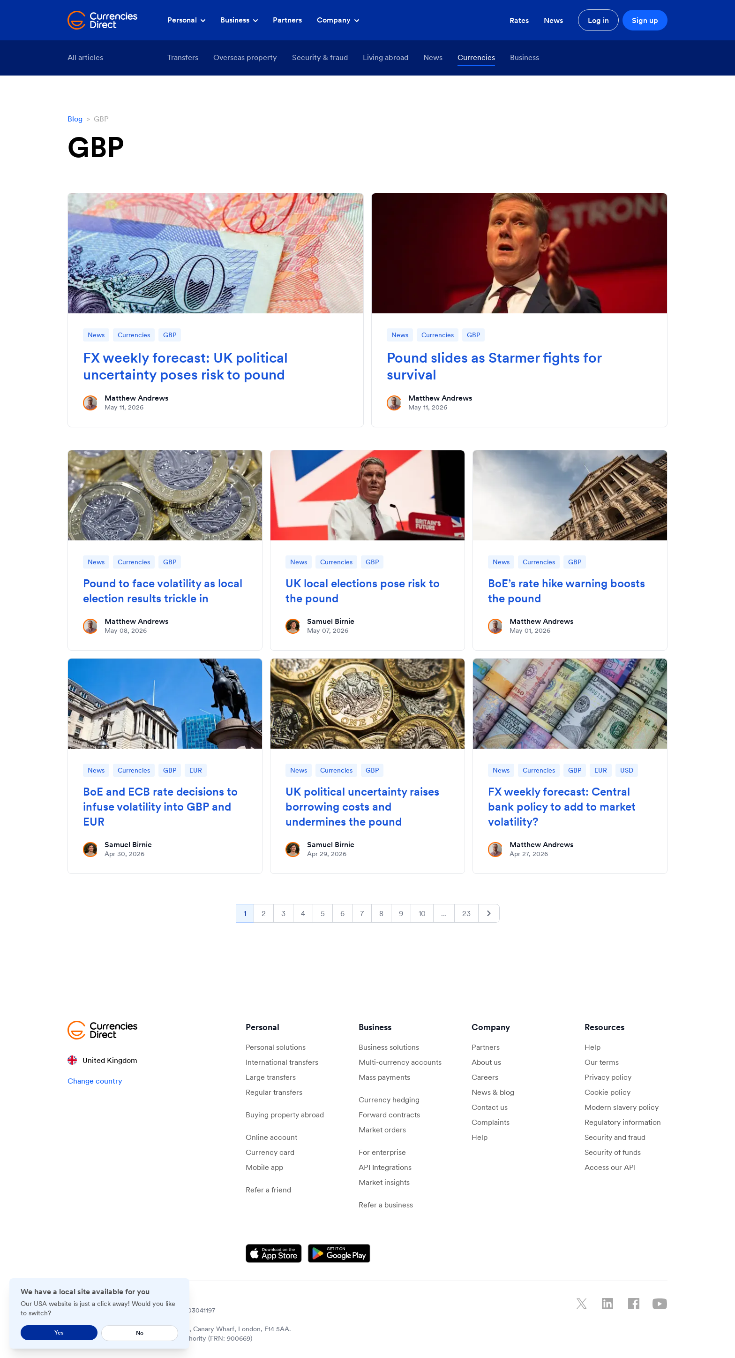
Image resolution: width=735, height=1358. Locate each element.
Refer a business (386, 1204)
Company (338, 19)
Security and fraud (615, 1137)
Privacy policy (608, 1077)
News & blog (493, 1092)
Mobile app (264, 1167)
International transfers (282, 1062)
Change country (95, 1080)
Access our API (610, 1167)
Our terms (602, 1062)
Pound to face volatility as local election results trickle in (162, 591)
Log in (598, 20)
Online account (271, 1137)
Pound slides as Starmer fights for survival (494, 366)
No (139, 1332)
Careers (485, 1077)
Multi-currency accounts (400, 1062)
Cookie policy (607, 1092)
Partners (287, 19)
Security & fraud (320, 57)
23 (466, 913)
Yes (59, 1332)
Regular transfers (274, 1092)
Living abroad (385, 57)
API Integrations (385, 1167)
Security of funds (613, 1152)
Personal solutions (276, 1047)
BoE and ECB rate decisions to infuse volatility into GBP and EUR (160, 806)
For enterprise (382, 1152)
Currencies (476, 57)
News (553, 20)
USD (626, 770)
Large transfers (271, 1077)
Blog (75, 118)
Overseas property (245, 57)
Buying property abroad (285, 1114)
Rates (519, 20)
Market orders (382, 1129)
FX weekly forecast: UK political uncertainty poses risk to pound (185, 366)
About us (486, 1062)
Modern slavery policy (622, 1107)
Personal (186, 19)
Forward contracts (389, 1114)
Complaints (491, 1122)
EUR (195, 770)
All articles (85, 57)
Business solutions (389, 1047)
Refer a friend (268, 1189)
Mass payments (384, 1077)
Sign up (645, 20)
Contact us (490, 1107)
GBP (169, 335)
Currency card (270, 1152)
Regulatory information (623, 1122)
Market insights (384, 1182)
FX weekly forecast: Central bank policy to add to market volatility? (562, 806)
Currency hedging (389, 1099)
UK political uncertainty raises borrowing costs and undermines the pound (362, 806)
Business (239, 19)
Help (480, 1137)
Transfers (182, 57)
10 (422, 913)
